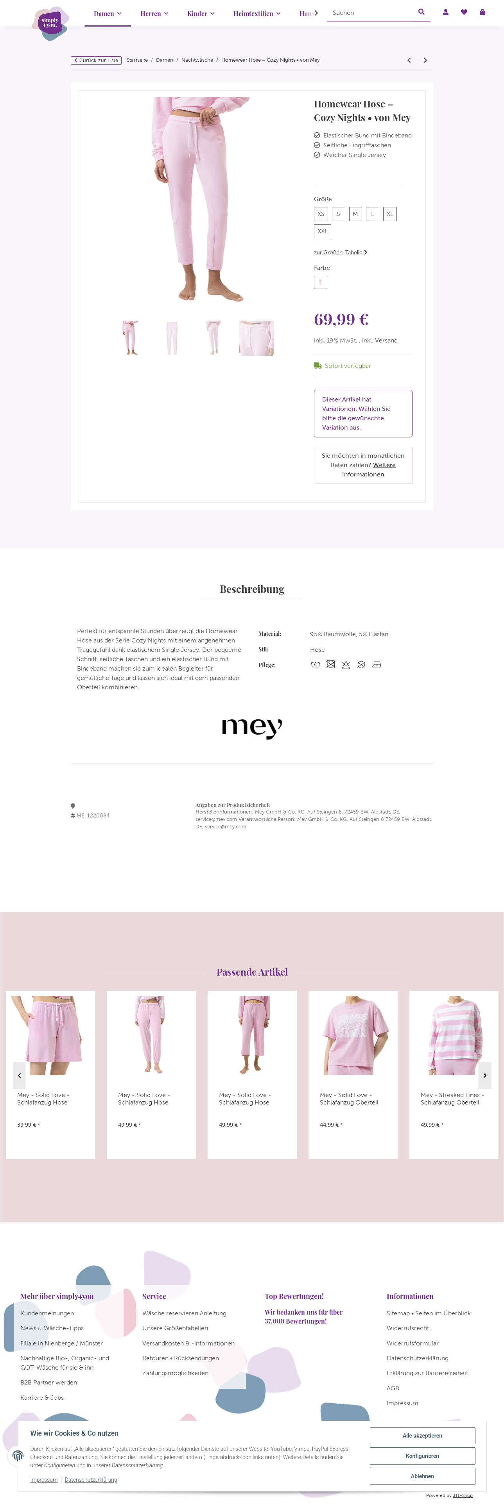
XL (392, 213)
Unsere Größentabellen (175, 1328)
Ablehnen (422, 1476)
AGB (393, 1388)
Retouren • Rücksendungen (180, 1358)
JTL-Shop (463, 1495)
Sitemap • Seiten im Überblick (429, 1313)
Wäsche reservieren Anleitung (184, 1313)
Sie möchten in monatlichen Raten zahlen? (363, 465)
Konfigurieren (422, 1456)
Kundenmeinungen (47, 1313)
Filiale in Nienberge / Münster (61, 1343)
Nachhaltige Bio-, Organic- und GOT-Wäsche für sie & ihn (64, 1363)
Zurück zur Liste (99, 60)
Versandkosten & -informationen (188, 1343)
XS (322, 213)
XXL (324, 230)
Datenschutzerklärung (91, 1480)
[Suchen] (370, 12)
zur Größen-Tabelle (341, 252)
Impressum (44, 1480)
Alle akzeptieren (422, 1436)
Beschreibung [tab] (252, 588)
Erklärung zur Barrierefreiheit (427, 1373)
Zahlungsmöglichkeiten (175, 1373)
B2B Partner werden (48, 1382)
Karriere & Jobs (42, 1397)
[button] (311, 13)
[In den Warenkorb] (85, 86)
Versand (386, 340)
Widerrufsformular (413, 1343)
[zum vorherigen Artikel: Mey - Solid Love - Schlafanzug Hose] (409, 61)
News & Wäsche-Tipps (52, 1328)
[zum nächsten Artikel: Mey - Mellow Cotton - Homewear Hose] (425, 61)
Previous (19, 1075)
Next (485, 1075)
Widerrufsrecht (408, 1328)
